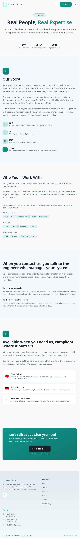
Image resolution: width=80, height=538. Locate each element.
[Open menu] (75, 4)
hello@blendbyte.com (13, 525)
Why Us (44, 496)
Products (45, 492)
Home (44, 483)
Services (44, 487)
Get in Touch (39, 449)
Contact (44, 500)
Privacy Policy (46, 504)
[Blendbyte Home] (13, 4)
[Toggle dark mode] (56, 4)
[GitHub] (5, 495)
